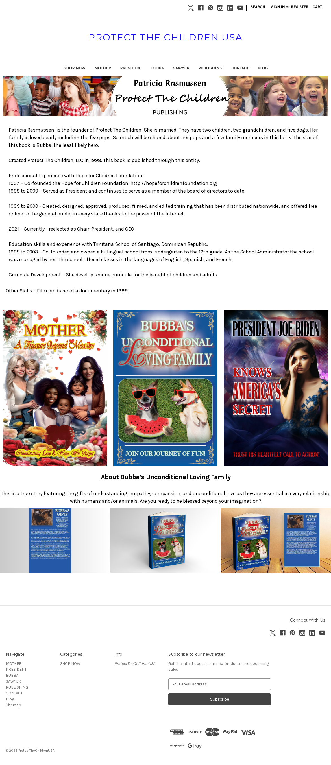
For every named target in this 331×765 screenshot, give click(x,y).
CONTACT (240, 68)
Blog (263, 68)
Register (299, 7)
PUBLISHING (210, 68)
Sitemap (13, 705)
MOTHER (102, 68)
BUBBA (157, 68)
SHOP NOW (74, 68)
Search (258, 7)
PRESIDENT (131, 68)
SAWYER (181, 68)
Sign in (278, 7)
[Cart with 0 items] (317, 7)
